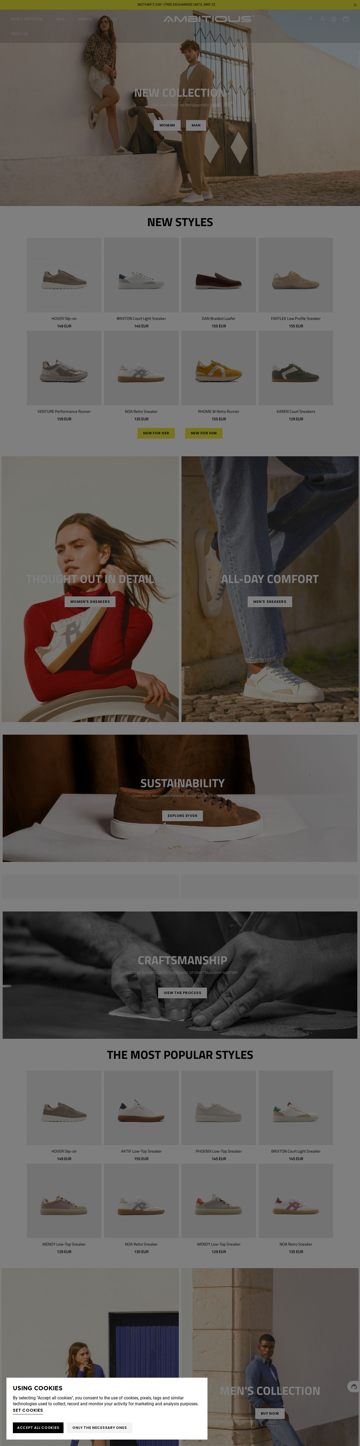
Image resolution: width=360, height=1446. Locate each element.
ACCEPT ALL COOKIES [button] (38, 1427)
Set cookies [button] (28, 1410)
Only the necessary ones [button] (99, 1427)
